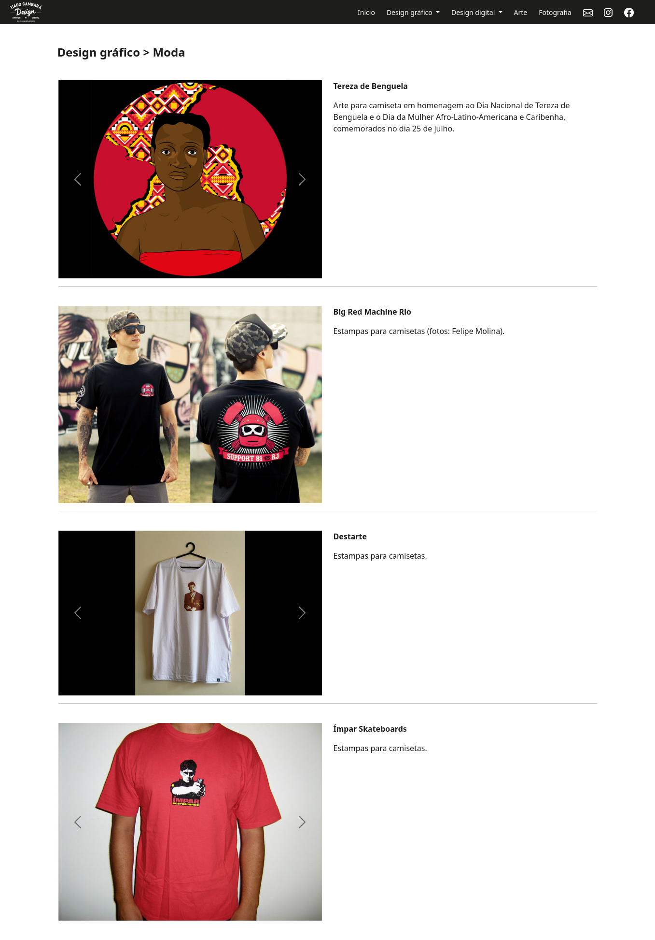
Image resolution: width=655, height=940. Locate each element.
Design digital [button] (474, 12)
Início (366, 12)
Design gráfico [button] (410, 12)
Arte (521, 12)
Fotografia (555, 12)
